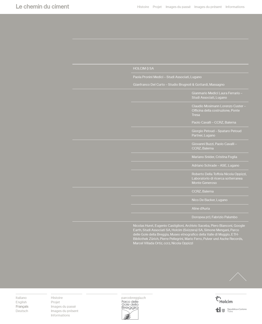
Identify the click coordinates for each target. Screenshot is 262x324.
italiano (21, 297)
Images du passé (178, 7)
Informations (235, 7)
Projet (157, 7)
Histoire (143, 7)
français (22, 306)
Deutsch (22, 311)
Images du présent (208, 7)
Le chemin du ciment (42, 7)
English (21, 302)
